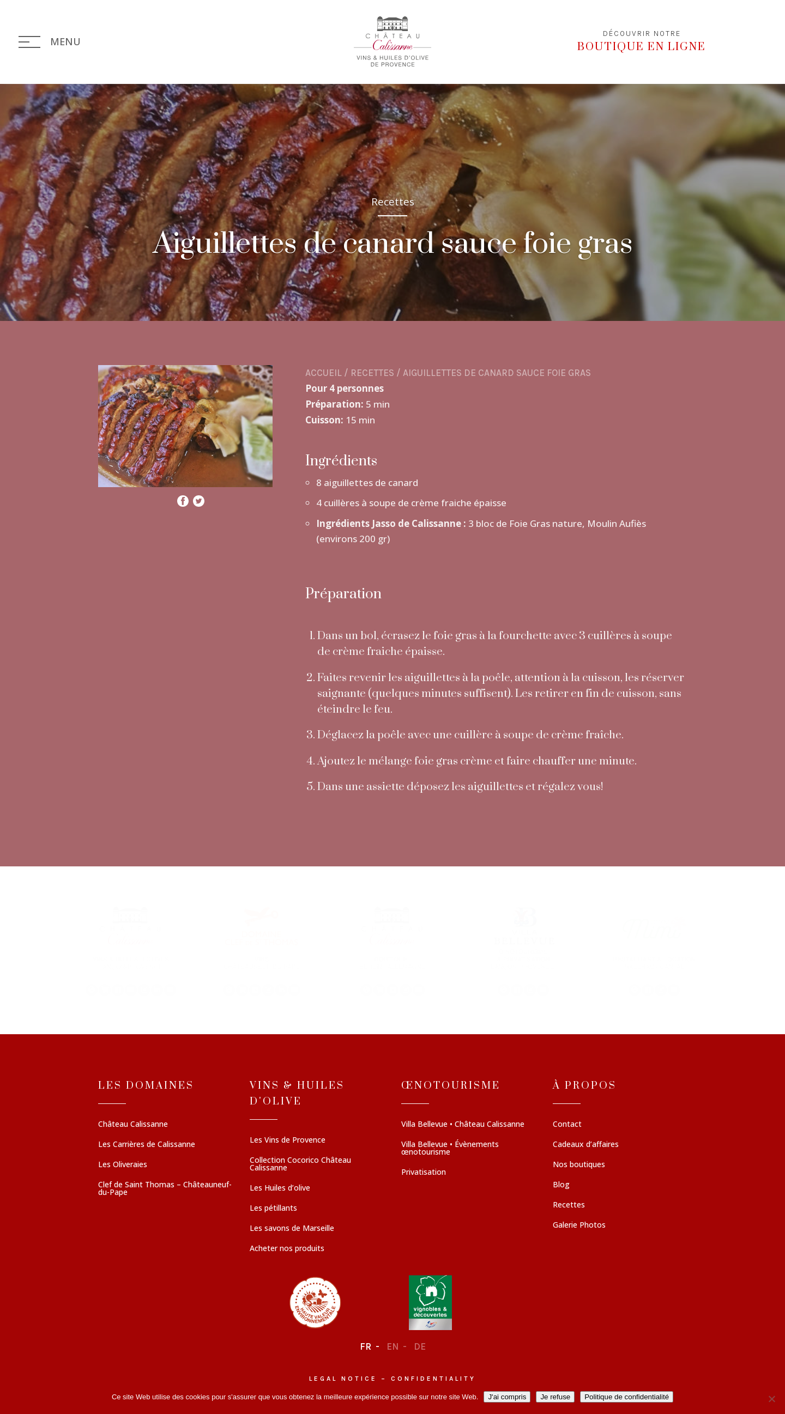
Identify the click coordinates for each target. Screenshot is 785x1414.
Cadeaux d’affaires (586, 1144)
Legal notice (343, 1378)
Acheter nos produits (287, 1249)
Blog (561, 1185)
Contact (567, 1124)
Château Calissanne (133, 1124)
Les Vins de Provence (287, 1140)
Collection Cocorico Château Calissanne (300, 1164)
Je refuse (555, 1397)
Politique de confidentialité (626, 1397)
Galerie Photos (579, 1225)
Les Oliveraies (122, 1165)
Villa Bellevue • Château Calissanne (462, 1124)
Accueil (323, 372)
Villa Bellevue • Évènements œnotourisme (450, 1148)
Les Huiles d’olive (280, 1188)
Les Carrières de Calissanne (146, 1144)
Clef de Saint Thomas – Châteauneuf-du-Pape (165, 1189)
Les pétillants (273, 1208)
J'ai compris (507, 1397)
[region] (392, 950)
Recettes (372, 372)
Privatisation (423, 1172)
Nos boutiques (579, 1165)
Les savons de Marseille (292, 1228)
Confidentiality (433, 1378)
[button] (131, 950)
